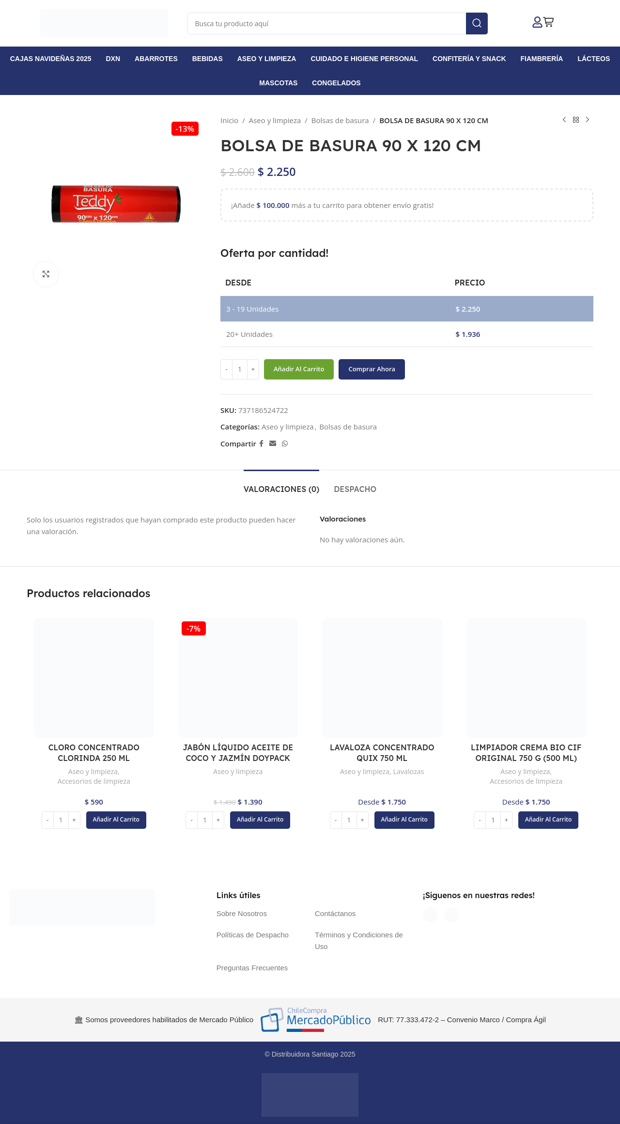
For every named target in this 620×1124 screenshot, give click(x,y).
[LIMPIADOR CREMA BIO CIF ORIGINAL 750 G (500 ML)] (526, 678)
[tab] (281, 484)
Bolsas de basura (340, 120)
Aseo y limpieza (275, 120)
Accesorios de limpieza (94, 781)
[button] (116, 820)
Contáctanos (335, 913)
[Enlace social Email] (272, 443)
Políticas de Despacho (253, 935)
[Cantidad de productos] (239, 369)
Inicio (229, 120)
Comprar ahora (371, 368)
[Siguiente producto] (587, 120)
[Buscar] (337, 23)
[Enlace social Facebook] (261, 443)
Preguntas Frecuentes (252, 968)
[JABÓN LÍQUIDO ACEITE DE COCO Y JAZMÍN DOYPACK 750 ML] (238, 678)
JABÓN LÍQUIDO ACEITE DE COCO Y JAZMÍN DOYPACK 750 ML (238, 758)
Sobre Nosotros (242, 913)
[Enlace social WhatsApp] (285, 443)
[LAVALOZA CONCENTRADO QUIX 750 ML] (382, 678)
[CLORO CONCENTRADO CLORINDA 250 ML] (94, 678)
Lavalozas (408, 771)
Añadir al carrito (299, 368)
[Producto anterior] (564, 120)
